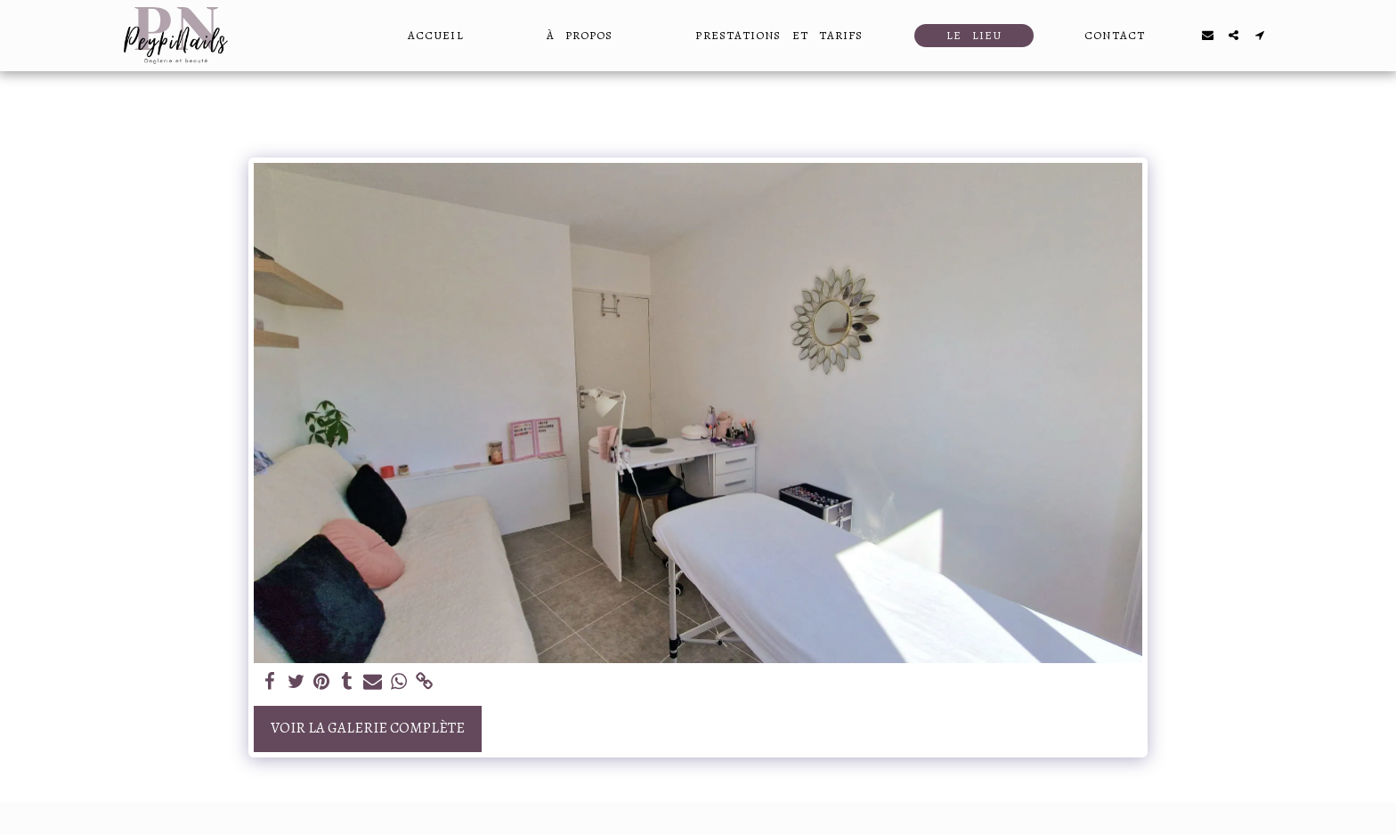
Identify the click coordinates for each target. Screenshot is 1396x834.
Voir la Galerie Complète (368, 727)
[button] (1208, 35)
